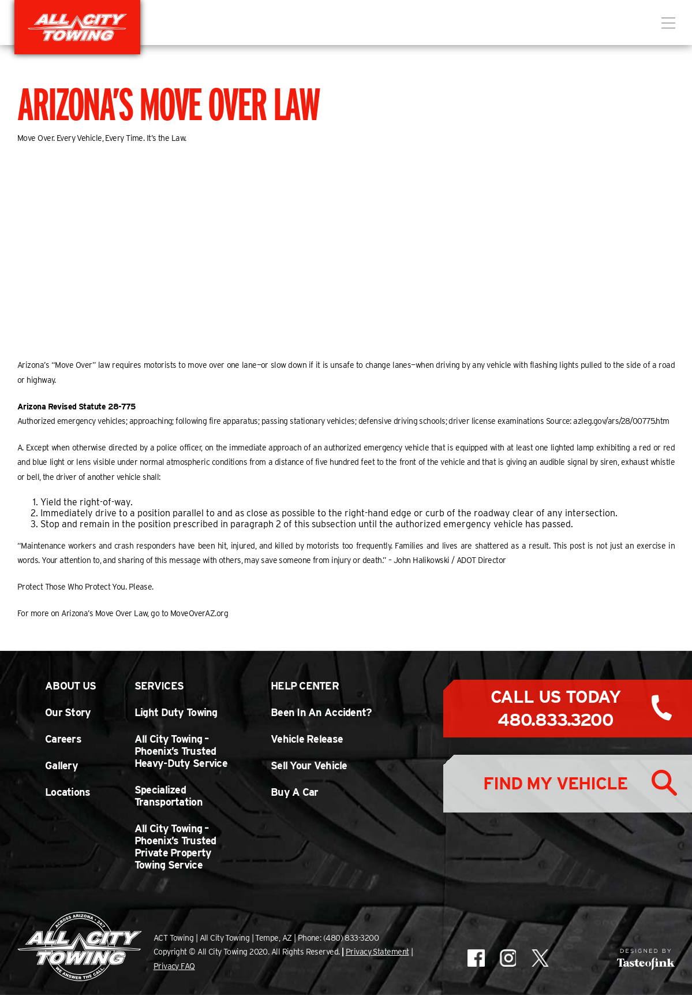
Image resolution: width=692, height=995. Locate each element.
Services (159, 686)
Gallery (61, 765)
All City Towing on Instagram (507, 958)
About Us (70, 686)
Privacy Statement (377, 951)
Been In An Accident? (321, 712)
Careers (63, 739)
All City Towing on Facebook (476, 958)
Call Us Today (555, 708)
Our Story (68, 712)
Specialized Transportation (168, 796)
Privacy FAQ (174, 966)
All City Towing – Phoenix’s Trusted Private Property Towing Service (175, 846)
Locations (68, 792)
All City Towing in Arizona (77, 27)
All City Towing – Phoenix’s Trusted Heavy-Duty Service (180, 751)
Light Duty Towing (176, 712)
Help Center (305, 686)
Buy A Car (295, 792)
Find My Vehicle (555, 783)
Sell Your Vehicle (309, 765)
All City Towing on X (539, 958)
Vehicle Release (307, 739)
